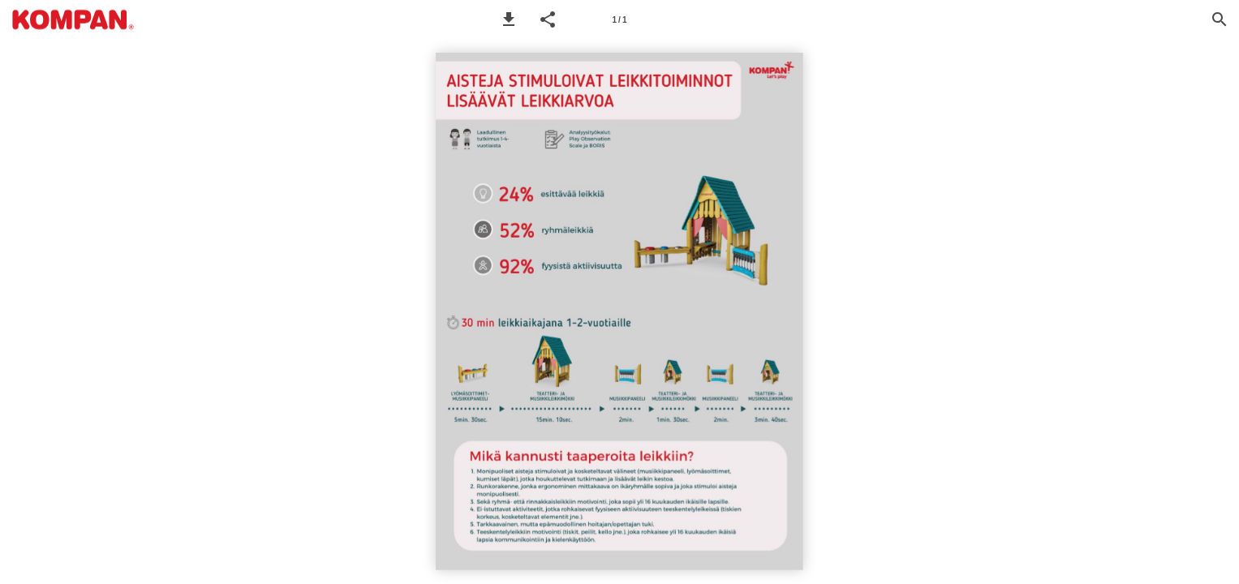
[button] (508, 19)
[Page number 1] (620, 19)
